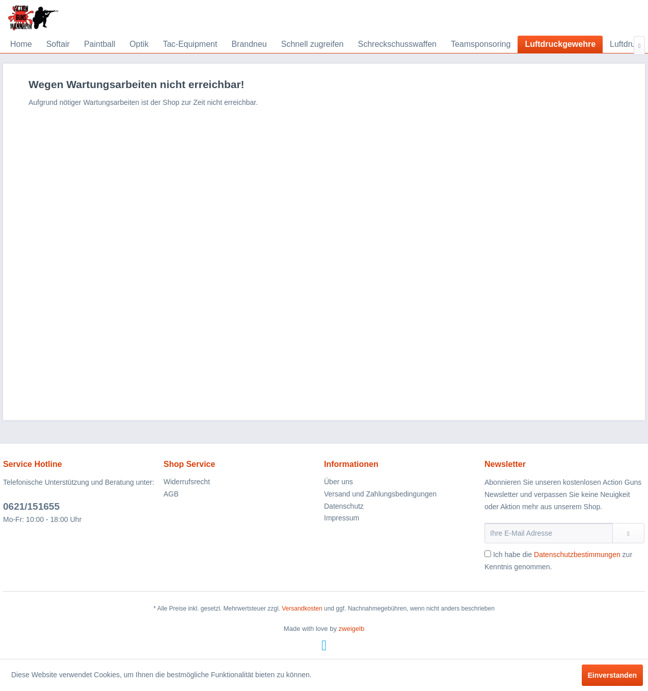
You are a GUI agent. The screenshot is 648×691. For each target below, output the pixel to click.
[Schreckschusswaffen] (397, 44)
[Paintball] (99, 44)
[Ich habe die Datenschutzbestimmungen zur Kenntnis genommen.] (487, 553)
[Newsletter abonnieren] (628, 533)
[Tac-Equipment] (190, 44)
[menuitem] (21, 44)
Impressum (341, 518)
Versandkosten (302, 608)
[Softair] (58, 44)
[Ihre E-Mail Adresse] (548, 533)
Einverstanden (612, 675)
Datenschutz (344, 506)
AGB (171, 494)
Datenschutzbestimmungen (577, 554)
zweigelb (352, 628)
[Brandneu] (249, 44)
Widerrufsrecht (187, 482)
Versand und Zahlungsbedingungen (380, 494)
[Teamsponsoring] (481, 44)
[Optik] (138, 44)
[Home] (21, 44)
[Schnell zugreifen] (312, 44)
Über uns (338, 482)
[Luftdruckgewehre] (560, 44)
